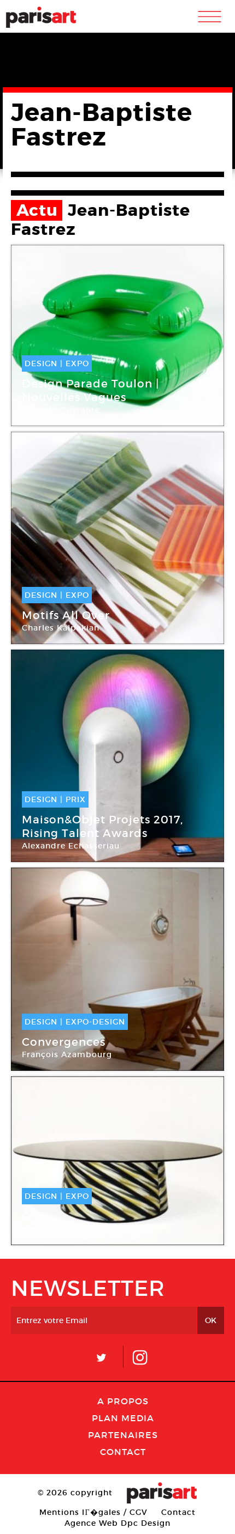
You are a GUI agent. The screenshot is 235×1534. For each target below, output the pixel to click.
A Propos (123, 1401)
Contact (123, 1451)
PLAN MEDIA (123, 1417)
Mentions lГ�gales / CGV (93, 1512)
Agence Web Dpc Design (117, 1523)
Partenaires (123, 1434)
